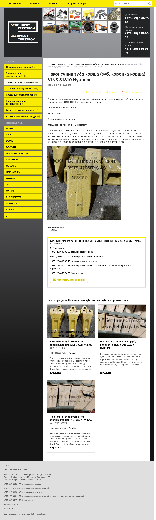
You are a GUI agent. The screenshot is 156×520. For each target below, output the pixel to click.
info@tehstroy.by (11, 504)
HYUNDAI (11, 178)
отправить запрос (77, 3)
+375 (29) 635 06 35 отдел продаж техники (71, 252)
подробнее (55, 372)
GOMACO (11, 166)
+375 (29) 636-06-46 (137, 50)
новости (53, 3)
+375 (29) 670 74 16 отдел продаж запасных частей (76, 256)
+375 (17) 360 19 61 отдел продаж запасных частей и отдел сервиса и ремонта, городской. (91, 267)
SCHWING (11, 203)
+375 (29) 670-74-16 (137, 20)
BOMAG (10, 128)
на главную (15, 3)
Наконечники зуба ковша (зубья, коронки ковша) (102, 64)
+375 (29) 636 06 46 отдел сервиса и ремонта (73, 261)
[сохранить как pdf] (132, 92)
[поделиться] (93, 92)
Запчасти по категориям (68, 64)
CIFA (8, 134)
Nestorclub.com (39, 514)
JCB (8, 184)
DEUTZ (9, 141)
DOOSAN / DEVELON (17, 153)
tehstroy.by (8, 508)
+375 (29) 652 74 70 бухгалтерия (66, 273)
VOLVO (10, 209)
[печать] (111, 92)
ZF (7, 216)
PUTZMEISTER (14, 197)
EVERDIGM (12, 159)
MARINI (10, 191)
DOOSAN (11, 147)
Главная (51, 64)
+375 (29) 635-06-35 (137, 35)
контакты (35, 3)
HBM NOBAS (13, 172)
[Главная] (23, 32)
